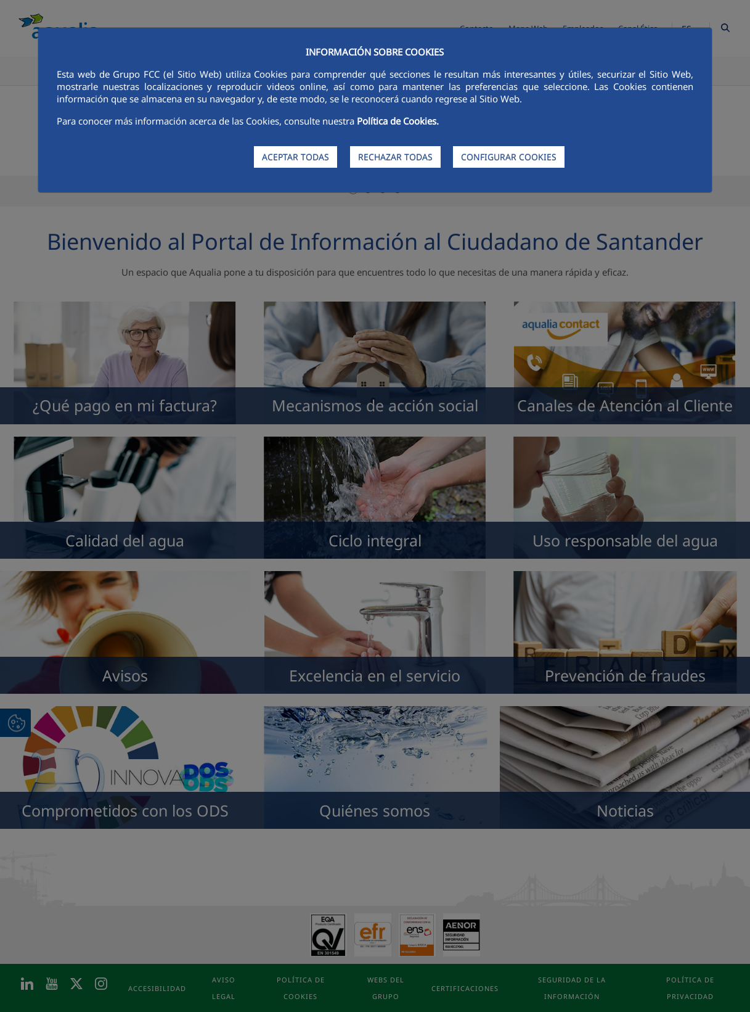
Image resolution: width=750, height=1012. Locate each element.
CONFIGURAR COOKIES (508, 157)
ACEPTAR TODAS (295, 157)
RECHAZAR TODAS (395, 157)
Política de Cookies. (398, 121)
